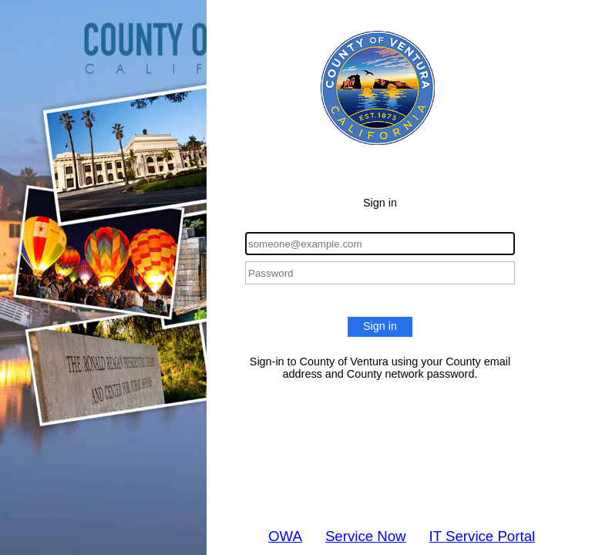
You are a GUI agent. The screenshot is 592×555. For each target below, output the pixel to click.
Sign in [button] (380, 326)
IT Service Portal (482, 536)
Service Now (365, 536)
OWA (285, 536)
